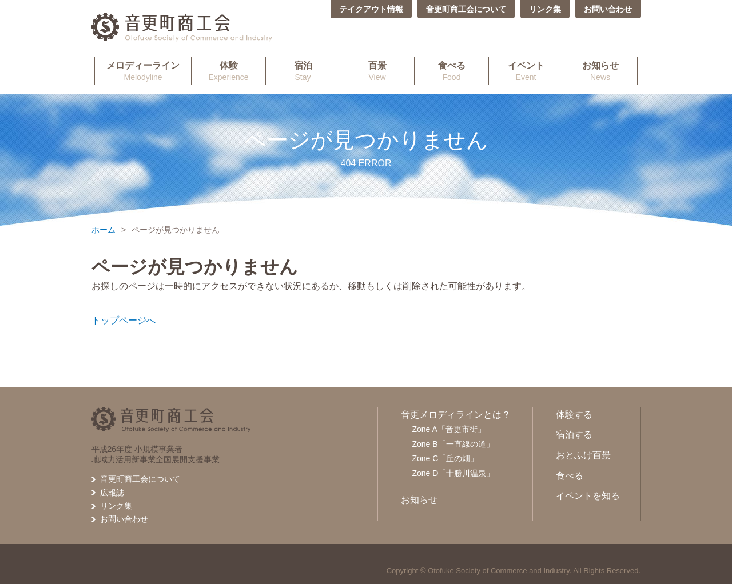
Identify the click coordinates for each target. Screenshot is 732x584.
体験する (574, 414)
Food (451, 71)
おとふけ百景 (583, 455)
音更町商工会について (466, 9)
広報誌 (112, 492)
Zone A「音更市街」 (449, 429)
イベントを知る (588, 496)
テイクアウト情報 (371, 9)
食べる (569, 476)
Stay (303, 71)
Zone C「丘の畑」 (445, 458)
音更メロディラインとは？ (456, 414)
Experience (228, 71)
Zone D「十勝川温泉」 (453, 473)
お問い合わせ (608, 9)
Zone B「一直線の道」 (453, 444)
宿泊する (574, 434)
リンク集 (545, 9)
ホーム (104, 229)
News (600, 71)
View (377, 71)
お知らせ (419, 500)
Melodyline (143, 71)
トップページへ (124, 320)
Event (526, 71)
